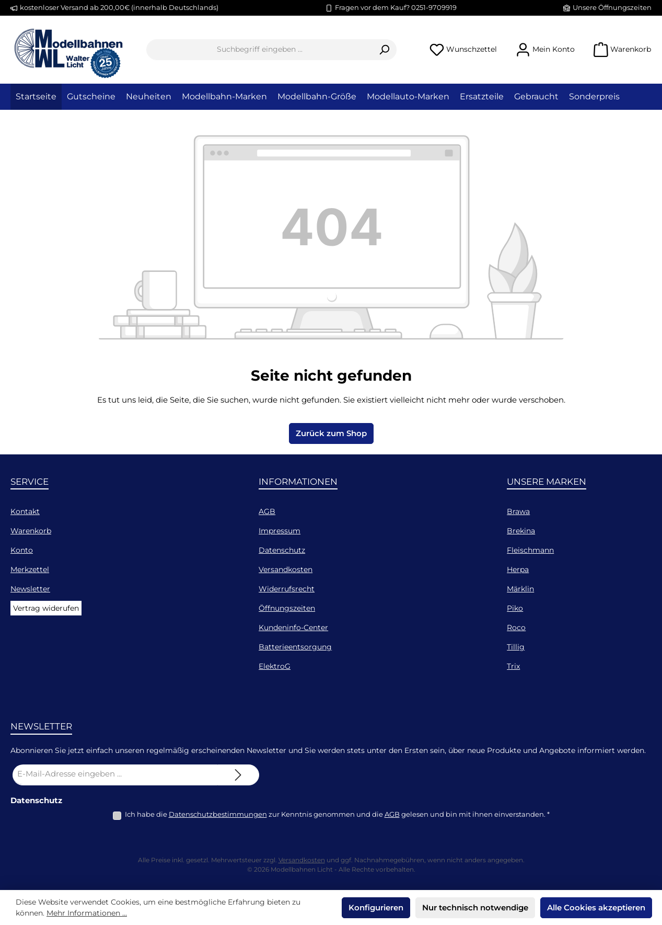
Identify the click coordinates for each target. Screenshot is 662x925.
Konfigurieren (376, 907)
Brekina (521, 530)
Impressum (279, 530)
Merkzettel (29, 569)
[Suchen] (384, 49)
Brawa (518, 511)
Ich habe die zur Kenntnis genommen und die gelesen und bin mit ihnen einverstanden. (337, 814)
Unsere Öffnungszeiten (612, 7)
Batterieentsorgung (295, 647)
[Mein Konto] (545, 49)
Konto (21, 550)
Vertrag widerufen (46, 608)
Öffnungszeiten (287, 608)
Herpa (518, 569)
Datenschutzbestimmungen (218, 814)
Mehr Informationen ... (87, 913)
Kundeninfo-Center (293, 627)
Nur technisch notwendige (475, 907)
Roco (516, 627)
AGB (267, 511)
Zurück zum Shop (331, 433)
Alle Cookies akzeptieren (596, 907)
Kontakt (25, 511)
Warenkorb (30, 530)
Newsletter (30, 588)
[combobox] (259, 49)
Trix (513, 666)
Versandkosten (285, 569)
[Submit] (238, 774)
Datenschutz (282, 550)
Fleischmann (530, 550)
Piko (515, 608)
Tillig (516, 647)
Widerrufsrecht (287, 588)
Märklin (520, 588)
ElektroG (275, 666)
